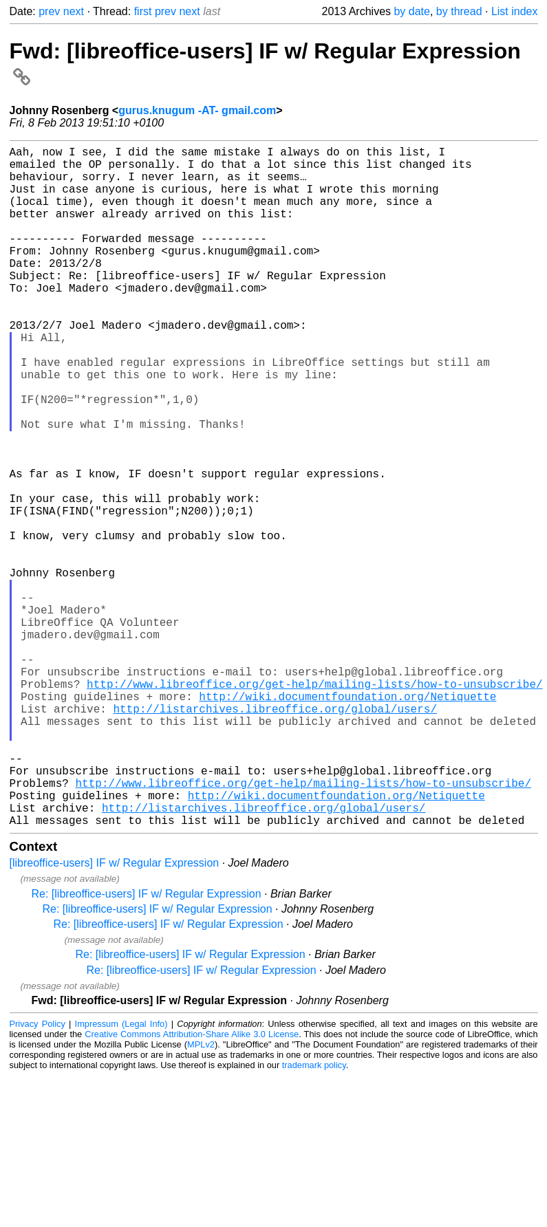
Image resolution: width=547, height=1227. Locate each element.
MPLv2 (201, 1196)
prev (49, 11)
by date (411, 11)
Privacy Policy (37, 1175)
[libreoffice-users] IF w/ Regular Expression (114, 1014)
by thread (459, 11)
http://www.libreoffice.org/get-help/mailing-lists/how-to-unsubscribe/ (314, 804)
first (143, 11)
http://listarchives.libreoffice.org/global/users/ (275, 835)
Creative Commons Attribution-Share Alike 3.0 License (192, 1185)
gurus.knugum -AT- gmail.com (197, 110)
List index (514, 11)
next (73, 11)
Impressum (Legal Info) (121, 1175)
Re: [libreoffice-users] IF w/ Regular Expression (146, 1045)
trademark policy (314, 1216)
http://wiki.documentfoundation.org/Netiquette (347, 819)
